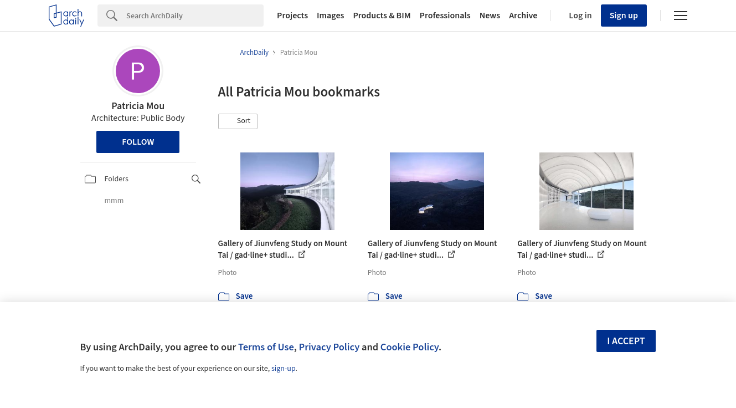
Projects (292, 15)
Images (330, 15)
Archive (523, 15)
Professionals (445, 15)
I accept (626, 341)
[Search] (195, 15)
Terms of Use (266, 347)
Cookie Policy (409, 347)
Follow (138, 142)
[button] (238, 121)
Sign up (624, 15)
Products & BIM (381, 15)
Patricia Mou (137, 106)
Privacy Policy (328, 347)
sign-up (283, 368)
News (490, 15)
